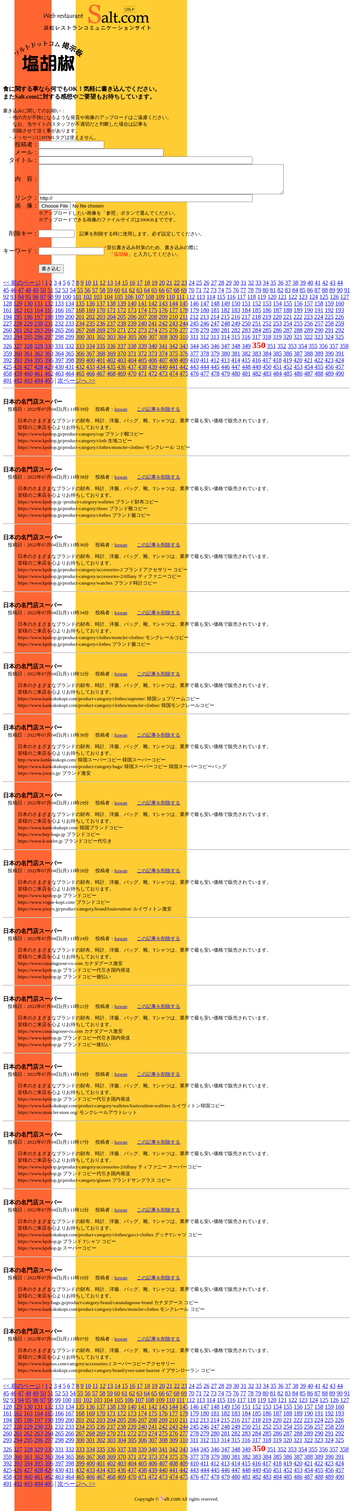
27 (214, 288)
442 (183, 372)
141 (142, 309)
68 (176, 295)
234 (80, 329)
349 (246, 351)
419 (287, 366)
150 (235, 309)
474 (173, 379)
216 (235, 322)
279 (204, 336)
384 (267, 359)
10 (88, 288)
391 (339, 359)
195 (17, 322)
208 (152, 322)
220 (277, 322)
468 (111, 379)
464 (69, 379)
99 (58, 302)
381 (235, 359)
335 (100, 351)
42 (325, 288)
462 (48, 379)
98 (50, 302)
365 (69, 359)
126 (334, 302)
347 (225, 351)
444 (204, 372)
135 (80, 309)
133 (59, 309)
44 (340, 288)
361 (28, 359)
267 (80, 336)
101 (77, 302)
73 (214, 295)
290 (318, 336)
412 (214, 366)
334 (90, 351)
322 (308, 342)
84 (295, 295)
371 (132, 359)
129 (17, 309)
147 (204, 309)
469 (121, 379)
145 (183, 309)
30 (236, 288)
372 (142, 359)
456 (329, 372)
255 (298, 329)
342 (173, 351)
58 (102, 295)
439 (152, 372)
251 (256, 329)
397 (59, 366)
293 (7, 342)
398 (69, 366)
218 (256, 322)
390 (329, 359)
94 (21, 302)
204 (111, 322)
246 (204, 329)
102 (87, 302)
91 (347, 295)
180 (204, 316)
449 (256, 372)
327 (17, 351)
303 (111, 342)
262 (28, 336)
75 (228, 295)
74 (221, 295)
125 (323, 302)
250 (246, 329)
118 (251, 302)
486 (298, 379)
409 (183, 366)
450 (267, 372)
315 (235, 342)
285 (267, 336)
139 (121, 309)
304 (121, 342)
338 (132, 351)
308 (163, 342)
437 (132, 372)
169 (90, 316)
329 (38, 351)
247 (215, 329)
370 (121, 359)
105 (118, 302)
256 (308, 329)
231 (48, 329)
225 (328, 322)
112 (190, 302)
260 (7, 336)
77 (243, 295)
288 (298, 336)
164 (38, 316)
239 (132, 329)
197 (38, 322)
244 (183, 329)
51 (50, 295)
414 (235, 366)
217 (245, 322)
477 (204, 379)
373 (152, 359)
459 (17, 379)
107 (139, 302)
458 (7, 379)
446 (225, 372)
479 (225, 379)
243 (173, 329)
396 (48, 366)
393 (17, 366)
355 (313, 351)
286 (277, 336)
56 (87, 295)
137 (100, 309)
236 (100, 329)
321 (297, 342)
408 (173, 366)
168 (80, 316)
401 (100, 366)
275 (163, 336)
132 (48, 309)
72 (206, 295)
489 (329, 379)
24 (192, 288)
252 (267, 329)
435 (111, 372)
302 (100, 342)
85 (303, 295)
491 (7, 386)
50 (43, 295)
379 (215, 359)
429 (48, 372)
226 (339, 322)
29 (229, 288)
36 (281, 288)
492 (17, 386)
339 (142, 351)
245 (194, 329)
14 (118, 288)
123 (302, 302)
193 (339, 316)
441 (173, 372)
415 (245, 366)
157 (308, 309)
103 (97, 302)
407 (163, 366)
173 (132, 316)
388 (308, 359)
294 (17, 342)
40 (310, 288)
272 (132, 336)
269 (100, 336)
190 (308, 316)
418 (277, 366)
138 (111, 309)
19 (155, 288)
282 (235, 336)
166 (59, 316)
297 (48, 342)
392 (7, 366)
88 (325, 295)
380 (225, 359)
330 (48, 351)
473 (163, 379)
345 (204, 351)
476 (194, 379)
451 (277, 372)
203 (100, 322)
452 (287, 372)
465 (80, 379)
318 (266, 342)
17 (140, 288)
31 (244, 288)
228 (17, 329)
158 (318, 309)
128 (7, 309)
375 (173, 359)
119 (261, 302)
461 (38, 379)
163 (28, 316)
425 (7, 372)
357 (333, 351)
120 (271, 302)
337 (121, 351)
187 (277, 316)
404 (132, 366)
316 (245, 342)
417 (266, 366)
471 (142, 379)
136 (90, 309)
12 (103, 288)
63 (139, 295)
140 (132, 309)
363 (48, 359)
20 (162, 288)
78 (251, 295)
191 (318, 316)
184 (246, 316)
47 (21, 295)
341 (163, 351)
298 (59, 342)
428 (38, 372)
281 (225, 336)
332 (69, 351)
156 (298, 309)
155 (287, 309)
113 (201, 302)
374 (163, 359)
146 (194, 309)
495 (48, 386)
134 (69, 309)
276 (173, 336)
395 (38, 366)
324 (328, 342)
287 (287, 336)
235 (90, 329)
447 (235, 372)
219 (266, 322)
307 (152, 342)
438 (142, 372)
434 (100, 372)
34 (266, 288)
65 (154, 295)
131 (38, 309)
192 (329, 316)
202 (90, 322)
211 (183, 322)
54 (73, 295)
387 (298, 359)
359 (7, 359)
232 (59, 329)
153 (267, 309)
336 (111, 351)
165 (48, 316)
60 (117, 295)
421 (308, 366)
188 (287, 316)
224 (318, 322)
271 (121, 336)
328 (28, 351)
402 (111, 366)
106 (129, 302)
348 (235, 351)
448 (246, 372)
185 (256, 316)
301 (90, 342)
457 (339, 372)
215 (225, 322)
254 (287, 329)
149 (225, 309)
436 (121, 372)
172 (121, 316)
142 (152, 309)
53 (65, 295)
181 (215, 316)
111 (180, 302)
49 (36, 295)
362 (38, 359)
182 (225, 316)
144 (173, 309)
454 (308, 372)
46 (13, 295)
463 (59, 379)
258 (329, 329)
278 (194, 336)
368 (100, 359)
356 (323, 351)
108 (149, 302)
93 (13, 302)
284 (256, 336)
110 (170, 302)
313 (214, 342)
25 (199, 288)
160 (339, 309)
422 (318, 366)
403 (121, 366)
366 (80, 359)
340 (152, 351)
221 (287, 322)
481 (246, 379)
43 (333, 288)
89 (332, 295)
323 (318, 342)
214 (214, 322)
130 (28, 309)
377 (194, 359)
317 (256, 342)
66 (162, 295)
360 (17, 359)
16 (132, 288)
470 (132, 379)
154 (277, 309)
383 (256, 359)
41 (318, 288)
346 (215, 351)
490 (339, 379)
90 (340, 295)
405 (142, 366)
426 (17, 372)
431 (69, 372)
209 (163, 322)
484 (277, 379)
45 (6, 295)
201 (80, 322)
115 (221, 302)
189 (298, 316)
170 (100, 316)
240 (142, 329)
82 (280, 295)
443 (194, 372)
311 (194, 342)
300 (80, 342)
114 (211, 302)
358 (344, 351)
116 (231, 302)
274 (152, 336)
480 (235, 379)
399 (80, 366)
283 (246, 336)
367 (90, 359)
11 (95, 288)
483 (267, 379)
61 (125, 295)
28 (221, 288)
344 (194, 351)
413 (225, 366)
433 (90, 372)
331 (59, 351)
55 (80, 295)
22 (177, 288)
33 (258, 288)
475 (183, 379)
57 (95, 295)
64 (147, 295)
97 (43, 302)
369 (111, 359)
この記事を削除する (158, 414)
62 (132, 295)
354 (302, 351)
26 (207, 288)
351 (271, 351)
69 (184, 295)
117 (241, 302)
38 (295, 288)
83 (288, 295)
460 (28, 379)
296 (38, 342)
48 (28, 295)
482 (256, 379)
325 (339, 342)
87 (317, 295)
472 (152, 379)
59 (110, 295)
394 (28, 366)
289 (308, 336)
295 (28, 342)
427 (28, 372)
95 (28, 302)
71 (199, 295)
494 (38, 386)
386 (287, 359)
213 (204, 322)
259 (339, 329)
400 (90, 366)
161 (7, 316)
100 (66, 302)
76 (236, 295)
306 (142, 342)
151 (246, 309)
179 (194, 316)
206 (132, 322)
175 (152, 316)
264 (48, 336)
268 (90, 336)
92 (6, 302)
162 (17, 316)
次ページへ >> (76, 386)
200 (69, 322)
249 (235, 329)
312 (204, 342)
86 (310, 295)
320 (287, 342)
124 (313, 302)
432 (80, 372)
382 (246, 359)
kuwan (121, 414)
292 (339, 336)
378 (204, 359)
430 (59, 372)
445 (215, 372)
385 (277, 359)
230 (38, 329)
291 (329, 336)
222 (297, 322)
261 (17, 336)
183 (235, 316)
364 (59, 359)
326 (7, 351)
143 (163, 309)
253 (277, 329)
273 (142, 336)
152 (256, 309)
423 (328, 366)
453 (298, 372)
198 (48, 322)
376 (183, 359)
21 (169, 288)
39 (303, 288)
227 (7, 329)
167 (69, 316)
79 (258, 295)
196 (28, 322)
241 (152, 329)
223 (308, 322)
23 (184, 288)
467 (100, 379)
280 (215, 336)
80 (265, 295)
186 (267, 316)
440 (163, 372)
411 (204, 366)
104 (108, 302)
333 (80, 351)
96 (36, 302)
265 (59, 336)
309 (173, 342)
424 (339, 366)
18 (147, 288)
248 (225, 329)
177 (173, 316)
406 (152, 366)
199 (59, 322)
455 (318, 372)
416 (256, 366)
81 (273, 295)
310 (183, 342)
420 (297, 366)
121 (282, 302)
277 (183, 336)
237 (111, 329)
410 (194, 366)
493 (28, 386)
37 (288, 288)
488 (318, 379)
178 (183, 316)
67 (169, 295)
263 (38, 336)
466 (90, 379)
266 (69, 336)
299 (69, 342)
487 (308, 379)
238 (121, 329)
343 (183, 351)
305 (132, 342)
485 (287, 379)
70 (191, 295)
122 (292, 302)
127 (344, 302)
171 (111, 316)
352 (281, 351)
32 (251, 288)
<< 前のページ (22, 288)
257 (318, 329)
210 (173, 322)
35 (273, 288)
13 (110, 288)
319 (277, 342)
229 (28, 329)
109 (160, 302)
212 (193, 322)
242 (163, 329)
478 (215, 379)
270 (111, 336)
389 (318, 359)
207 (142, 322)
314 (225, 342)
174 (142, 316)
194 (7, 322)
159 (329, 309)
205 (121, 322)
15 (125, 288)
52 (58, 295)
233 (69, 329)
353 (292, 351)
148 (215, 309)
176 (163, 316)
